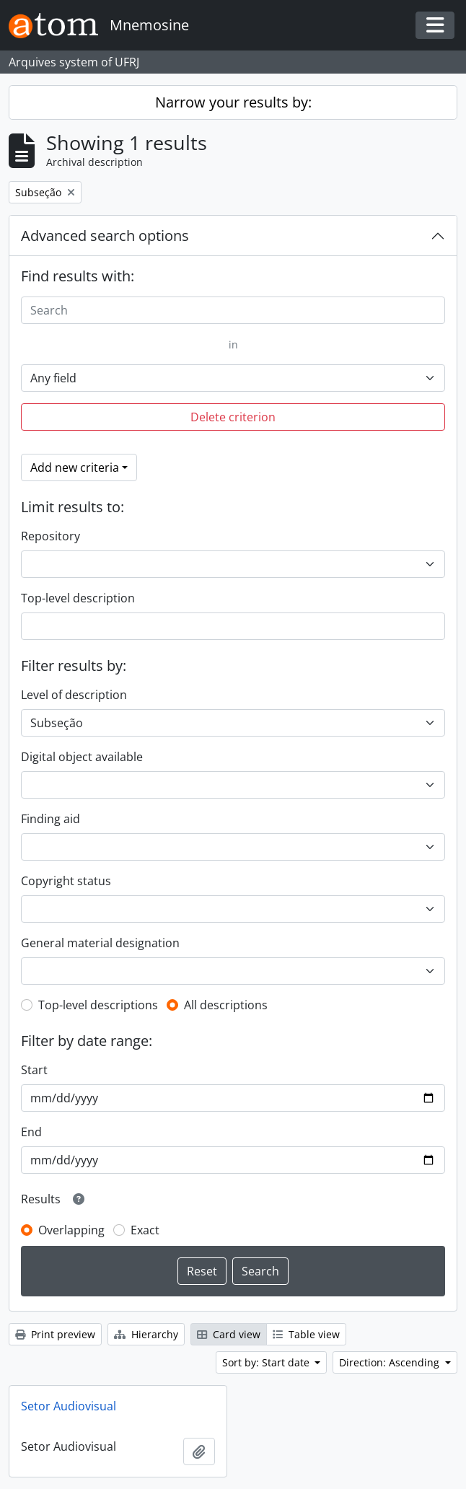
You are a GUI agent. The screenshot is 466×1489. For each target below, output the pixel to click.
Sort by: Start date (267, 1362)
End (31, 1132)
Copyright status (66, 881)
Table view (306, 1334)
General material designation (100, 943)
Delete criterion (233, 417)
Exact (145, 1230)
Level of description (74, 695)
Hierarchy (146, 1334)
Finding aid (50, 819)
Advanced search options (105, 235)
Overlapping (71, 1230)
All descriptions (226, 1005)
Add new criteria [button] (74, 467)
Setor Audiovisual (68, 1406)
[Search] (233, 310)
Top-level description (78, 598)
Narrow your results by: (233, 102)
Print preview (55, 1334)
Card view (228, 1334)
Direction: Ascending (390, 1362)
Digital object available (82, 757)
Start (34, 1070)
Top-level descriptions (98, 1005)
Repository (50, 536)
